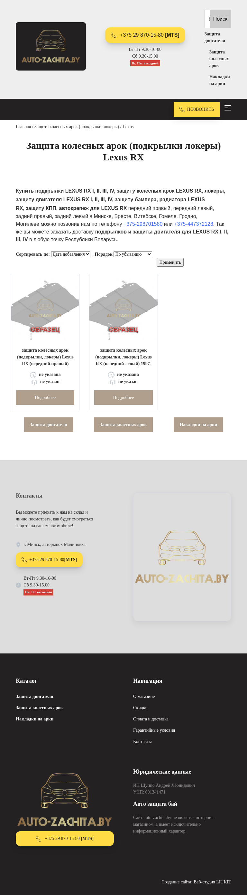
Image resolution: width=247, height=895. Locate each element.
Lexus (128, 126)
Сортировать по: (33, 254)
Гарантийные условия (154, 730)
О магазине (144, 696)
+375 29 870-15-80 (145, 35)
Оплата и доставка (151, 719)
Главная (23, 126)
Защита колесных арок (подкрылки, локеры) (76, 126)
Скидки (140, 707)
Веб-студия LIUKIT (212, 882)
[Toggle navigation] (227, 108)
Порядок (104, 254)
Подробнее (45, 397)
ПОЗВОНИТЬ (196, 109)
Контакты (142, 741)
